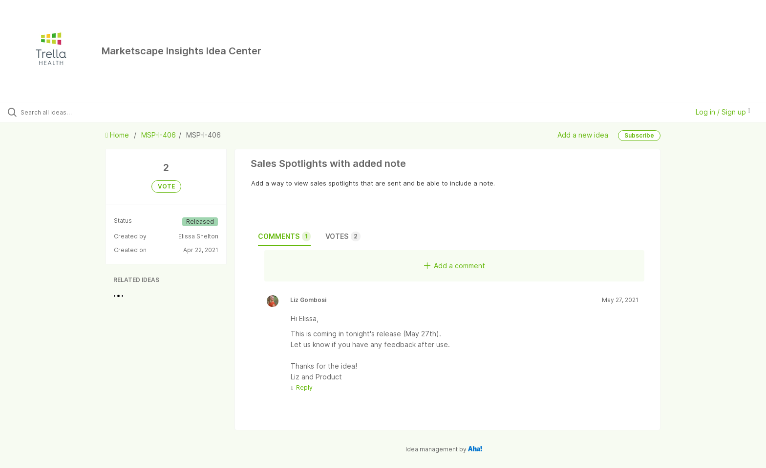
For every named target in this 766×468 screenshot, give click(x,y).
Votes (343, 236)
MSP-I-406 (158, 135)
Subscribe (639, 135)
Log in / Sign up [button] (723, 112)
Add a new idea (582, 135)
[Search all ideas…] (89, 112)
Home (118, 135)
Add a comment (454, 265)
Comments (284, 236)
